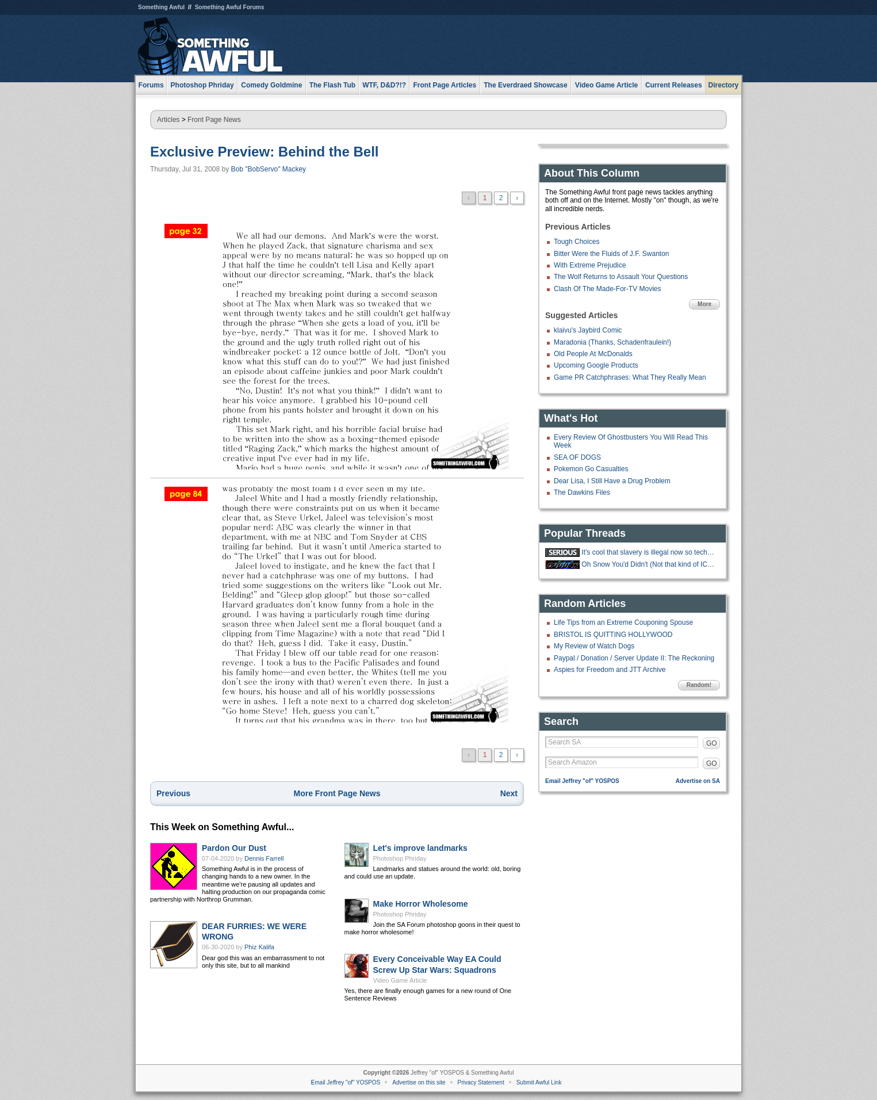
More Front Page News (337, 793)
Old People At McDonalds (593, 354)
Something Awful (161, 7)
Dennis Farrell (264, 858)
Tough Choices (576, 242)
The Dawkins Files (582, 492)
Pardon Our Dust (234, 848)
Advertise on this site (418, 1082)
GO (711, 743)
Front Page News (214, 120)
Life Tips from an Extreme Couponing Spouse (623, 622)
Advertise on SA (698, 781)
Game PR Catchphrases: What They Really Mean (630, 377)
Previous (173, 793)
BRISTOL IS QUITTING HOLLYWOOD (613, 635)
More (704, 304)
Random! (699, 685)
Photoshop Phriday (400, 858)
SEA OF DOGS (577, 457)
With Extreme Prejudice (590, 265)
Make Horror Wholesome (420, 903)
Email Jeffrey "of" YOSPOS (582, 781)
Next (509, 793)
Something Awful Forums (230, 7)
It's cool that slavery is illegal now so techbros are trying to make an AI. (649, 552)
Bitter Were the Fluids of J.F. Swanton (611, 254)
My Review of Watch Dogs (594, 646)
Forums (151, 85)
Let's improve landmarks (420, 848)
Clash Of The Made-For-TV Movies (607, 289)
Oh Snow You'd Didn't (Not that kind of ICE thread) (649, 564)
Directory (724, 85)
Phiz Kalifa (259, 947)
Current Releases (673, 85)
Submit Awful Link (539, 1082)
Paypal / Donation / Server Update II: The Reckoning (634, 658)
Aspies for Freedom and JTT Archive (610, 670)
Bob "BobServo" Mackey (269, 169)
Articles (168, 120)
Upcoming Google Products (596, 365)
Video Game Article (400, 980)
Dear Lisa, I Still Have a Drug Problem (612, 481)
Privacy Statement (481, 1082)
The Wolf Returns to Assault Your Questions (621, 277)
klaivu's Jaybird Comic (588, 330)
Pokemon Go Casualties (591, 469)
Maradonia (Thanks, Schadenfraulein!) (612, 342)
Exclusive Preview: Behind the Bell (264, 151)
